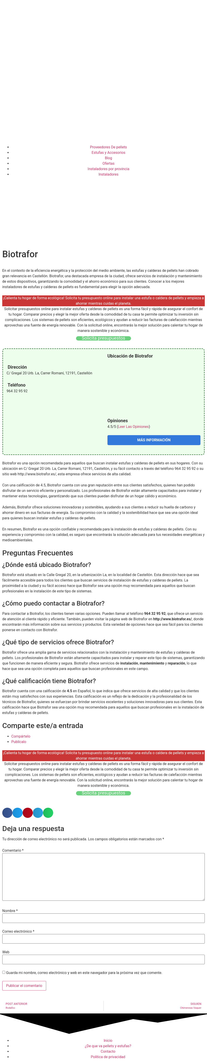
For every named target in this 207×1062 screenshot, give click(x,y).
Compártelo (20, 736)
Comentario (13, 850)
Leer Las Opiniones (133, 426)
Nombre (10, 911)
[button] (7, 813)
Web (5, 952)
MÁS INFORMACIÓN (154, 440)
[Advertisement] (103, 213)
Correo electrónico (18, 931)
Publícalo (18, 742)
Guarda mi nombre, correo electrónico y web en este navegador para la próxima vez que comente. (84, 973)
